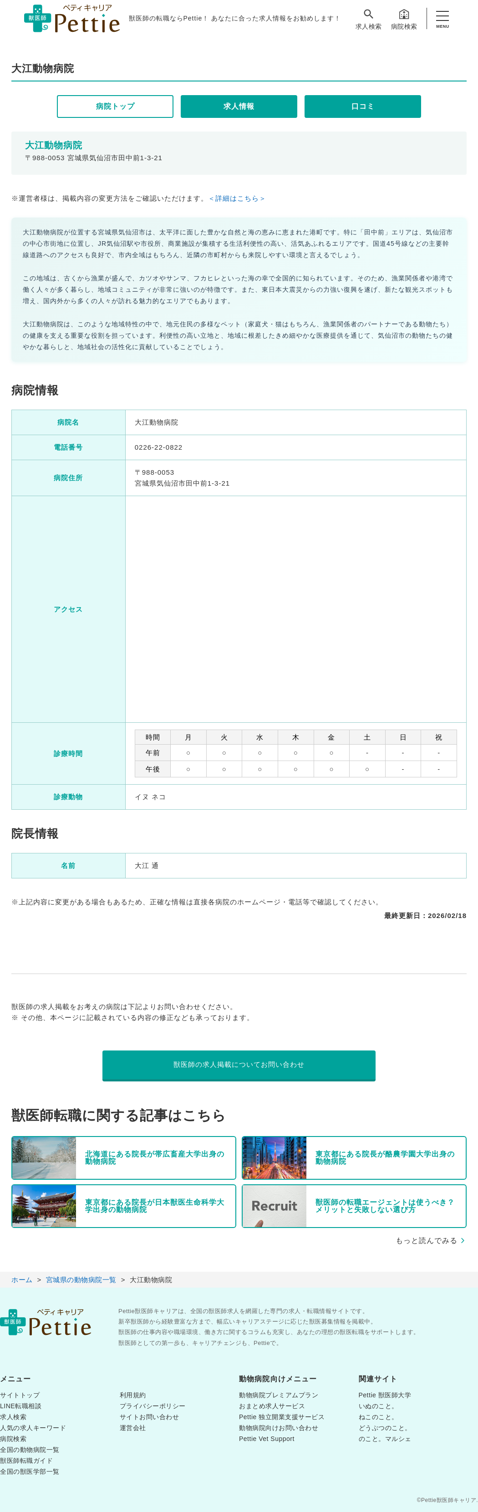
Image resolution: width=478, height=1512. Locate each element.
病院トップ (115, 106)
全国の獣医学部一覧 (30, 1471)
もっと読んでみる (427, 1240)
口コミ (363, 106)
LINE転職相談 (20, 1406)
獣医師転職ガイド (26, 1460)
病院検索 (404, 19)
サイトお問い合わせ (149, 1417)
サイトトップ (20, 1395)
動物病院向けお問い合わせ (278, 1427)
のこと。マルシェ (385, 1438)
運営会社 (133, 1427)
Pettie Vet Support (267, 1438)
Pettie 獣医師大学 (385, 1395)
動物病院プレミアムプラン (278, 1395)
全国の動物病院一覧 (30, 1449)
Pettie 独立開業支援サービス (282, 1417)
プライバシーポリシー (153, 1406)
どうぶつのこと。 (385, 1427)
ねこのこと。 (378, 1417)
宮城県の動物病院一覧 (81, 1280)
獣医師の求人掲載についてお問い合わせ (239, 1064)
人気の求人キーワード (33, 1427)
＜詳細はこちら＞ (237, 198)
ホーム (22, 1280)
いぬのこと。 (378, 1406)
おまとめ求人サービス (272, 1406)
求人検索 (369, 19)
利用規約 (133, 1395)
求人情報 (239, 106)
